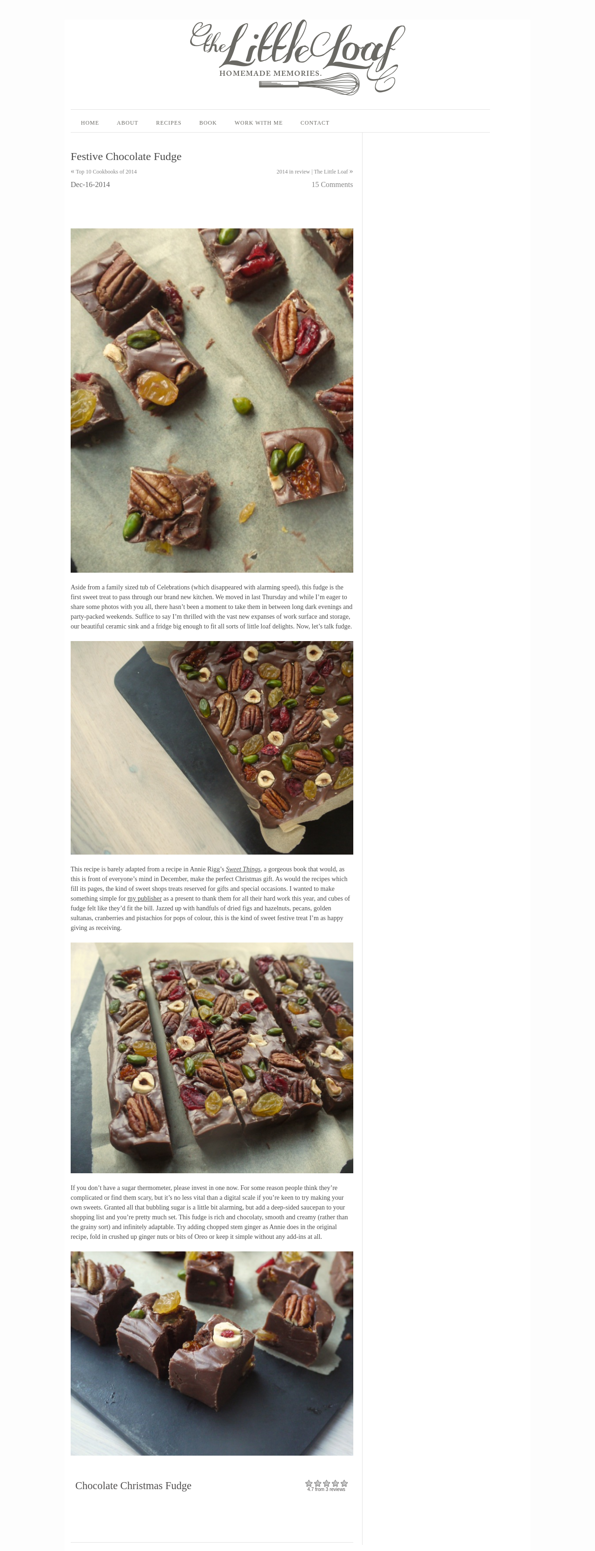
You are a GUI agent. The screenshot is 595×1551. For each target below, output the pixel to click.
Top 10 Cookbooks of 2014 (106, 171)
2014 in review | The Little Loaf (312, 171)
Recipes (169, 123)
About (127, 123)
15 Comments (332, 184)
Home (90, 123)
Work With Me (259, 123)
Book (208, 123)
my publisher (145, 898)
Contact (315, 123)
